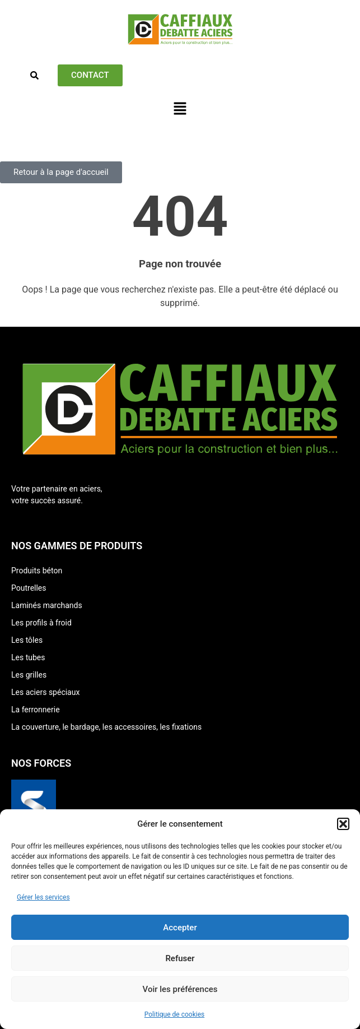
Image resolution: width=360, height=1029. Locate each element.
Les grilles (28, 674)
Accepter (180, 928)
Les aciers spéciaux (45, 692)
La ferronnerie (35, 709)
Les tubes (28, 657)
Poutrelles (28, 587)
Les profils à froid (41, 622)
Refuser (179, 958)
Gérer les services (43, 897)
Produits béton (36, 570)
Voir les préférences (180, 989)
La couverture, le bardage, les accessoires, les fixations (106, 726)
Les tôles (27, 640)
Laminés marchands (46, 605)
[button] (343, 823)
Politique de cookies (174, 1014)
